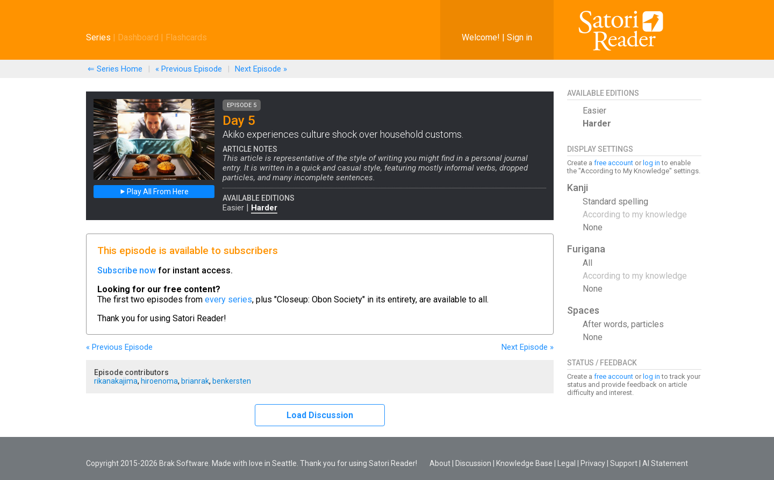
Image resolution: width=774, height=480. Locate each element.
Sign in (519, 37)
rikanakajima (116, 381)
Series (98, 37)
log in (651, 163)
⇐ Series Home (115, 69)
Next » (261, 69)
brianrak (195, 381)
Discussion (473, 463)
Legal (566, 463)
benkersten (231, 381)
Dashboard (138, 37)
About (439, 463)
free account (613, 163)
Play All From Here (154, 191)
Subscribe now (126, 270)
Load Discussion (319, 415)
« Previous (188, 69)
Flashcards (186, 37)
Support (623, 463)
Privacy (592, 463)
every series (228, 299)
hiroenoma (159, 381)
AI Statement (665, 463)
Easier (233, 208)
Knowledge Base (524, 463)
